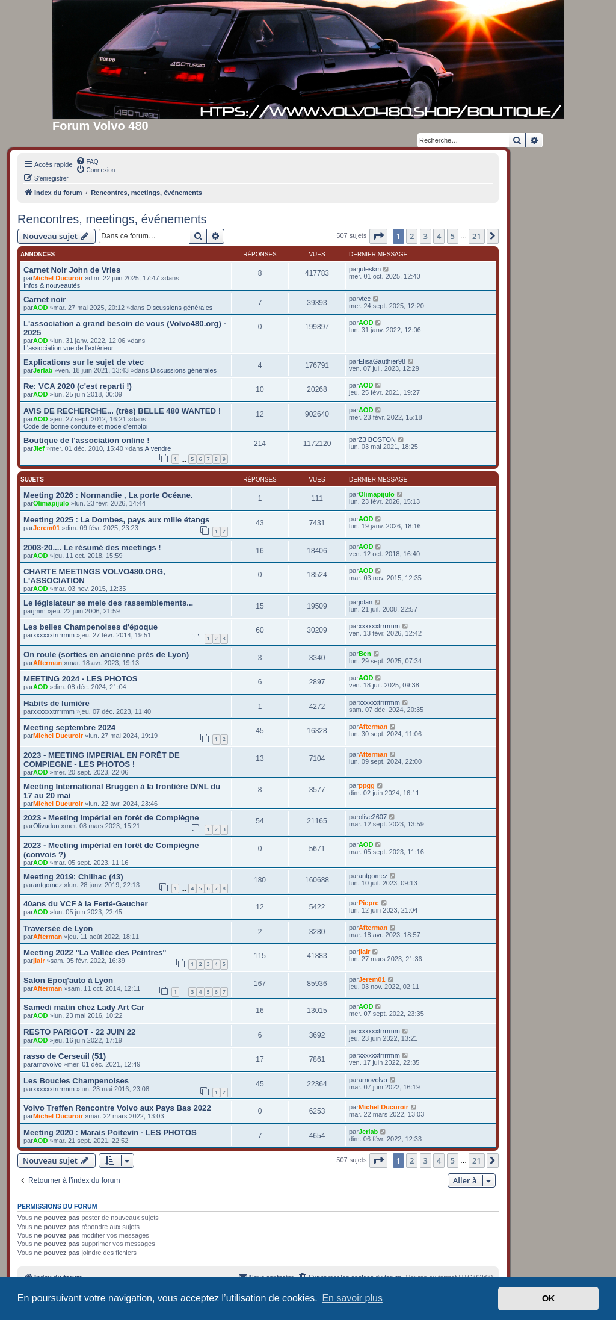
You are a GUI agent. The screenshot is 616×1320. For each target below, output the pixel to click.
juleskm (370, 269)
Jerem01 (46, 527)
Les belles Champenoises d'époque (90, 626)
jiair (39, 960)
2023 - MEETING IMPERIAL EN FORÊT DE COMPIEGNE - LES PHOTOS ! (101, 760)
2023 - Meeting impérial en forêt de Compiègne (111, 817)
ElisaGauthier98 (382, 361)
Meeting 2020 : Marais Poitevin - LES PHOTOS (110, 1132)
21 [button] (476, 236)
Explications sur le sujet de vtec (83, 362)
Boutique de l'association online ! (86, 440)
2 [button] (412, 236)
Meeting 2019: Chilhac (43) (73, 876)
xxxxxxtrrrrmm (54, 635)
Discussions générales (179, 307)
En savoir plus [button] (352, 1298)
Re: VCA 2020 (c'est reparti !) (77, 386)
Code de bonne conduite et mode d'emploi (85, 426)
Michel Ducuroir (58, 278)
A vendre (158, 448)
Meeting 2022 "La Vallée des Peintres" (95, 952)
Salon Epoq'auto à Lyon (68, 980)
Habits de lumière (56, 703)
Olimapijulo (51, 503)
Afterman (47, 662)
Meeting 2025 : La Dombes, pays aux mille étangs (116, 519)
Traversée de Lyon (58, 928)
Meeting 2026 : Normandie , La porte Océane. (107, 495)
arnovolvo (47, 1064)
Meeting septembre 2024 (69, 727)
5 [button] (453, 236)
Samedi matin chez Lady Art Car (83, 1007)
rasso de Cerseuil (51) (64, 1056)
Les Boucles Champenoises (76, 1080)
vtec (365, 298)
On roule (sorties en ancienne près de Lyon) (106, 654)
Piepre (369, 902)
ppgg (367, 785)
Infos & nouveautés (51, 285)
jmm (39, 611)
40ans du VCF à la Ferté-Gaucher (85, 903)
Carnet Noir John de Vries (71, 269)
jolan (365, 602)
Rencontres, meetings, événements (112, 219)
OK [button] (548, 1298)
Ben (365, 653)
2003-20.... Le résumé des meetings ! (92, 547)
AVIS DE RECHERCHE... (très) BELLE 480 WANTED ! (122, 410)
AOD (40, 307)
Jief (39, 448)
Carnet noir (44, 299)
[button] (378, 236)
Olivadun (46, 825)
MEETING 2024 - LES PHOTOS (80, 678)
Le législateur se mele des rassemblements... (108, 602)
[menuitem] (87, 160)
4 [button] (439, 236)
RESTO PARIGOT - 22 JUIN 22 (79, 1031)
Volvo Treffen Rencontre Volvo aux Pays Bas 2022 (117, 1107)
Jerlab (42, 370)
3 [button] (426, 236)
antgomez (47, 884)
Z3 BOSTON (377, 439)
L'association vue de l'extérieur (68, 348)
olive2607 (373, 816)
